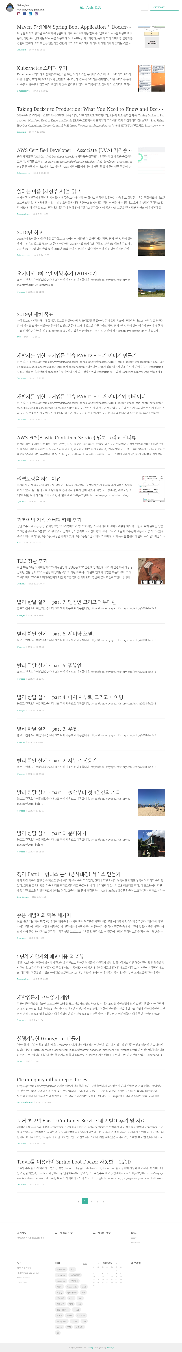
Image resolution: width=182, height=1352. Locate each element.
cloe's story (22, 1282)
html (84, 1286)
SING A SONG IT (24, 1277)
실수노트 (60, 1304)
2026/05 (107, 1263)
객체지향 (60, 1298)
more (85, 1263)
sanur (59, 1315)
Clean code (72, 1286)
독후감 (59, 1292)
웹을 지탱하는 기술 (64, 1310)
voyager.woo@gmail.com (30, 9)
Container (21, 49)
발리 (71, 1304)
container (61, 1275)
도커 (69, 1327)
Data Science (23, 897)
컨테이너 (74, 1281)
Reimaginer (25, 5)
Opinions (21, 501)
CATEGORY (164, 7)
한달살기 (79, 1327)
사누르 (76, 1310)
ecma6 (69, 1315)
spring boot (62, 1321)
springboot (72, 1292)
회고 (72, 1269)
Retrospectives (23, 90)
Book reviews (23, 214)
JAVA (20, 1061)
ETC (19, 337)
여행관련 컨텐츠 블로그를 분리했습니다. (32, 1237)
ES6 (83, 1292)
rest (79, 1304)
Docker (74, 1321)
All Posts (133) (91, 7)
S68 (84, 1321)
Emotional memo (25, 1102)
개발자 (59, 1286)
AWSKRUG (75, 1275)
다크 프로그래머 (24, 1268)
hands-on (61, 1281)
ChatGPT (81, 1315)
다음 (112, 1201)
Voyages (21, 292)
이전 (69, 1201)
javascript (61, 1269)
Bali (80, 1298)
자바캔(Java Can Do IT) (28, 1272)
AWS (71, 1298)
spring (59, 1327)
